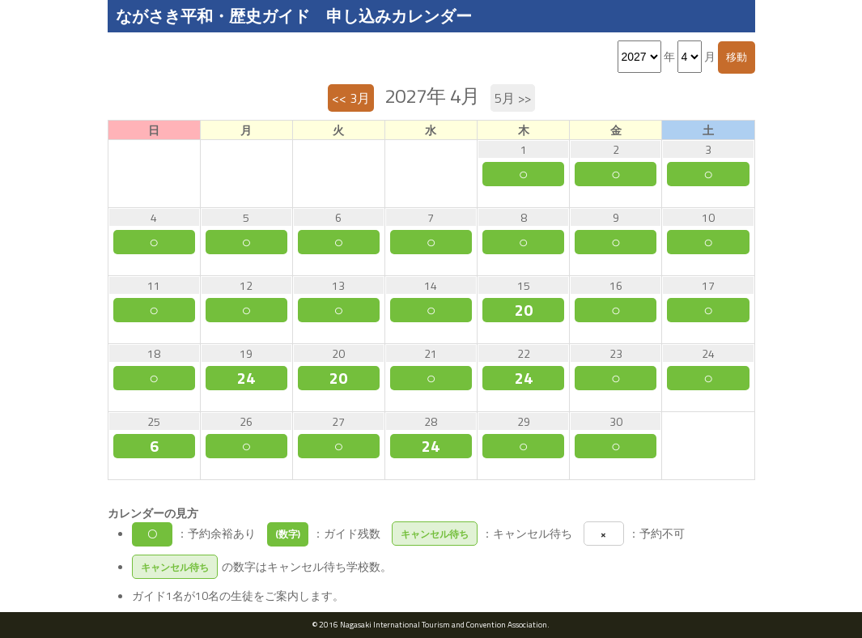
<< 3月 (351, 98)
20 (524, 310)
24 (246, 378)
